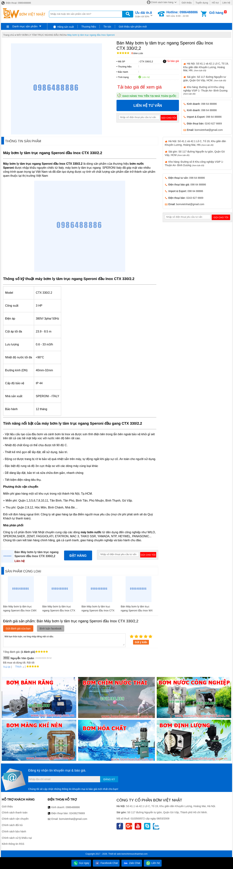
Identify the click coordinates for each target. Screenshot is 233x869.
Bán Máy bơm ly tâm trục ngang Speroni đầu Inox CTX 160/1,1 (58, 610)
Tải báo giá (171, 61)
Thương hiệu (88, 26)
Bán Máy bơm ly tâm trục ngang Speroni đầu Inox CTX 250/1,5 (98, 610)
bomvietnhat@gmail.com (209, 129)
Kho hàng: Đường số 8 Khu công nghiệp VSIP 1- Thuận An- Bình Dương (205, 90)
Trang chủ (8, 35)
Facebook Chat (106, 863)
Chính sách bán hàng (162, 2)
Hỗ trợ (215, 2)
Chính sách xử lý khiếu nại (17, 837)
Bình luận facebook (51, 628)
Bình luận (137, 53)
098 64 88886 (209, 103)
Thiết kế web (114, 854)
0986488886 (73, 807)
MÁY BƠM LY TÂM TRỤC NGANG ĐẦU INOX (41, 35)
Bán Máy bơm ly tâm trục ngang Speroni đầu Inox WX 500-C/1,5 (137, 610)
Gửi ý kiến (141, 642)
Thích (17, 666)
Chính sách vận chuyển (15, 818)
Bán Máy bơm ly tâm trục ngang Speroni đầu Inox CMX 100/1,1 (20, 610)
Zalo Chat (131, 863)
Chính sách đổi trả (12, 825)
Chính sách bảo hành (14, 831)
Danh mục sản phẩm (24, 26)
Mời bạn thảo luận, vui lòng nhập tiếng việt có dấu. (64, 640)
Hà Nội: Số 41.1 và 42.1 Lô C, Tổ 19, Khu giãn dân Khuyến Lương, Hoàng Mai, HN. (206, 67)
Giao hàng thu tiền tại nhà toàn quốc (149, 96)
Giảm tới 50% (143, 14)
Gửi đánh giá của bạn (18, 628)
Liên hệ (226, 2)
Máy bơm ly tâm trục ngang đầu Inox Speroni (91, 35)
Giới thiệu (186, 2)
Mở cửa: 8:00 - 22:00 (182, 13)
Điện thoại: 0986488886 (16, 2)
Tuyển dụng (202, 2)
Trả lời (6, 667)
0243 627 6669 (213, 123)
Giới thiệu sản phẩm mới (133, 26)
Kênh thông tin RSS (13, 843)
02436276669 (77, 813)
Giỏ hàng (216, 13)
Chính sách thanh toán (14, 812)
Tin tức (107, 26)
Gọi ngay (81, 863)
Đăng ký (109, 779)
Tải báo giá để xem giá (139, 87)
